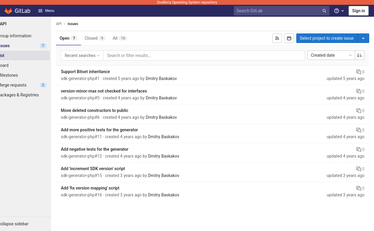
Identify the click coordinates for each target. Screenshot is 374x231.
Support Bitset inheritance (99, 71)
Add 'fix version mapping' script (104, 188)
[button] (33, 224)
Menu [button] (46, 10)
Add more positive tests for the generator (113, 129)
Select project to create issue (327, 38)
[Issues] (33, 45)
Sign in (358, 10)
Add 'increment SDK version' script (107, 168)
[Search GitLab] (282, 11)
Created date (332, 55)
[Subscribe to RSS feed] (277, 38)
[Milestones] (33, 75)
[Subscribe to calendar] (289, 38)
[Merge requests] (33, 85)
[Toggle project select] (363, 38)
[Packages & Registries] (33, 95)
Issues (87, 24)
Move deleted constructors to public (109, 110)
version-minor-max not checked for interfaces (118, 91)
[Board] (33, 65)
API (73, 24)
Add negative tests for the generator (109, 149)
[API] (33, 24)
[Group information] (33, 36)
